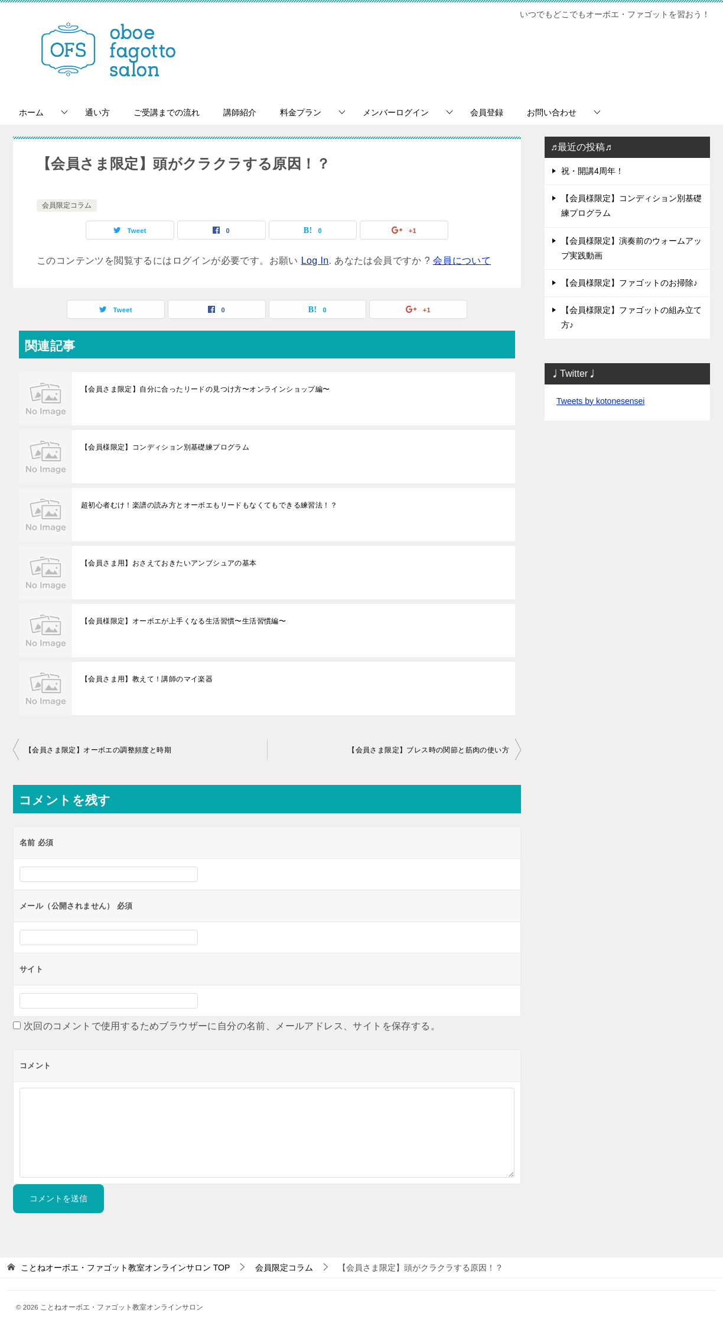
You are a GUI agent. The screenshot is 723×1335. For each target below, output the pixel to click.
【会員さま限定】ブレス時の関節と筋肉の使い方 (428, 750)
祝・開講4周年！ (592, 171)
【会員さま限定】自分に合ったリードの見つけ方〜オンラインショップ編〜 (205, 389)
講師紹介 (239, 112)
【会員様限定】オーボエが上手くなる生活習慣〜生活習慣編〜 (183, 621)
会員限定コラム (67, 205)
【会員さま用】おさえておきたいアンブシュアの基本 (169, 563)
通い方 (97, 112)
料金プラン (300, 112)
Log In (315, 261)
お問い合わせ (552, 112)
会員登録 (486, 112)
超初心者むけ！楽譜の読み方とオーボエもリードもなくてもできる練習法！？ (209, 505)
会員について (462, 261)
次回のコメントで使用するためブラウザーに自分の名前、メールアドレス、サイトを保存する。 (232, 1026)
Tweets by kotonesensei (600, 401)
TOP (125, 1267)
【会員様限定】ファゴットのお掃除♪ (629, 282)
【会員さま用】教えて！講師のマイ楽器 (147, 679)
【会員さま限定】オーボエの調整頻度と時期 (98, 750)
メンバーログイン (396, 112)
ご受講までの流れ (166, 112)
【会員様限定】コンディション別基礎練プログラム (165, 447)
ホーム (31, 112)
